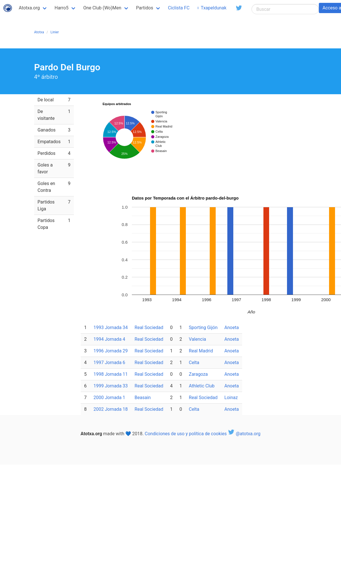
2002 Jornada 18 (110, 409)
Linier (55, 32)
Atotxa (39, 32)
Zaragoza (198, 374)
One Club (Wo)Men (102, 8)
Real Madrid (201, 351)
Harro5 (61, 8)
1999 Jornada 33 (110, 386)
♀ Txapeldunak (211, 8)
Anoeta (231, 327)
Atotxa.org (29, 8)
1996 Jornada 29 (110, 351)
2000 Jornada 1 (109, 397)
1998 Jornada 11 (110, 374)
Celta (194, 362)
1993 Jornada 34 (110, 327)
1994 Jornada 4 (109, 339)
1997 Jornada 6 (109, 362)
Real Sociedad (149, 327)
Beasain (143, 397)
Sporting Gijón (203, 327)
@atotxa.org (244, 433)
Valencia (197, 339)
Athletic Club (202, 386)
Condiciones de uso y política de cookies (185, 433)
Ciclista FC (179, 8)
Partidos (144, 8)
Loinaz (231, 397)
